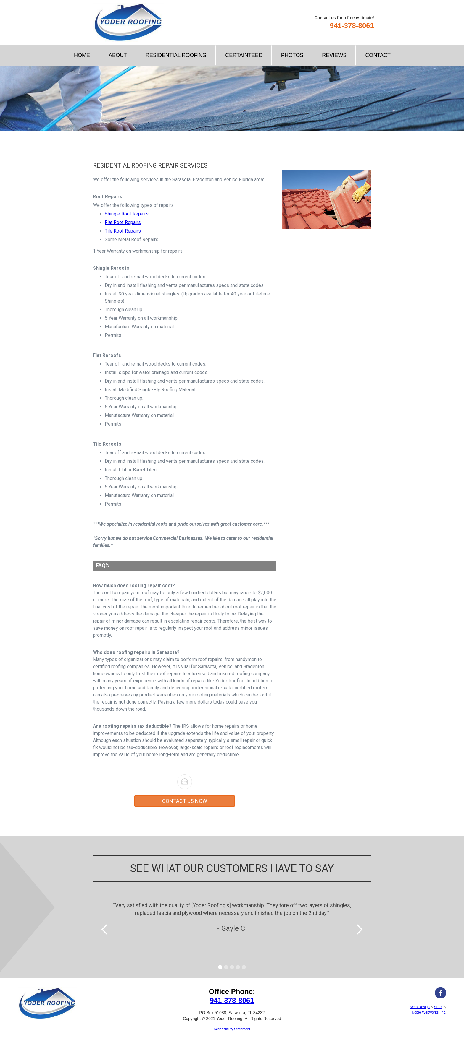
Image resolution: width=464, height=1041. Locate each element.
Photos (292, 55)
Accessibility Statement (232, 1029)
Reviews (334, 55)
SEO (438, 1007)
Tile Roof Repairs (123, 231)
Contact (378, 55)
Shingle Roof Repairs (127, 214)
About (118, 55)
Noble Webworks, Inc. (429, 1012)
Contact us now (184, 801)
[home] (128, 22)
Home (82, 55)
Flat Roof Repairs (123, 222)
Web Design (420, 1007)
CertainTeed (243, 55)
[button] (176, 55)
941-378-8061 (352, 26)
